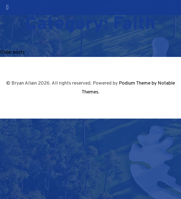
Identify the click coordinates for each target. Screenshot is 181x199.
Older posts (12, 52)
